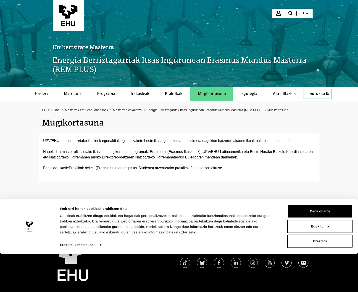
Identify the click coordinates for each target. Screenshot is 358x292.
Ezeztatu (320, 279)
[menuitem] (304, 13)
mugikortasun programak (128, 152)
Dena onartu (320, 249)
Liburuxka (317, 93)
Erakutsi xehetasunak (77, 283)
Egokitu (320, 264)
